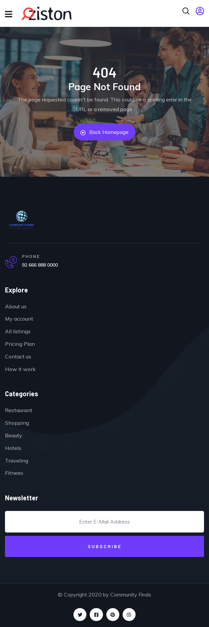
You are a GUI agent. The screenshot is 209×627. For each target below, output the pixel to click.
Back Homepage (104, 132)
